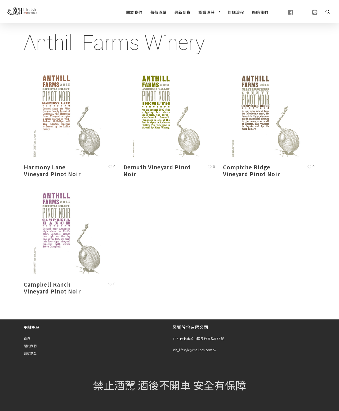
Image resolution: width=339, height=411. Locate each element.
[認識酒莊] (209, 11)
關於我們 (30, 346)
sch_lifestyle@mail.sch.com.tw (194, 349)
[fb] (284, 11)
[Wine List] (158, 11)
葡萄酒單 (30, 353)
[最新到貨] (182, 11)
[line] (308, 11)
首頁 (27, 338)
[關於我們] (134, 11)
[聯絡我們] (260, 11)
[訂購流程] (236, 11)
